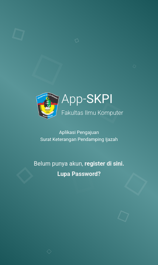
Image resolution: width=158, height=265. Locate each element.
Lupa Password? (79, 173)
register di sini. (104, 163)
